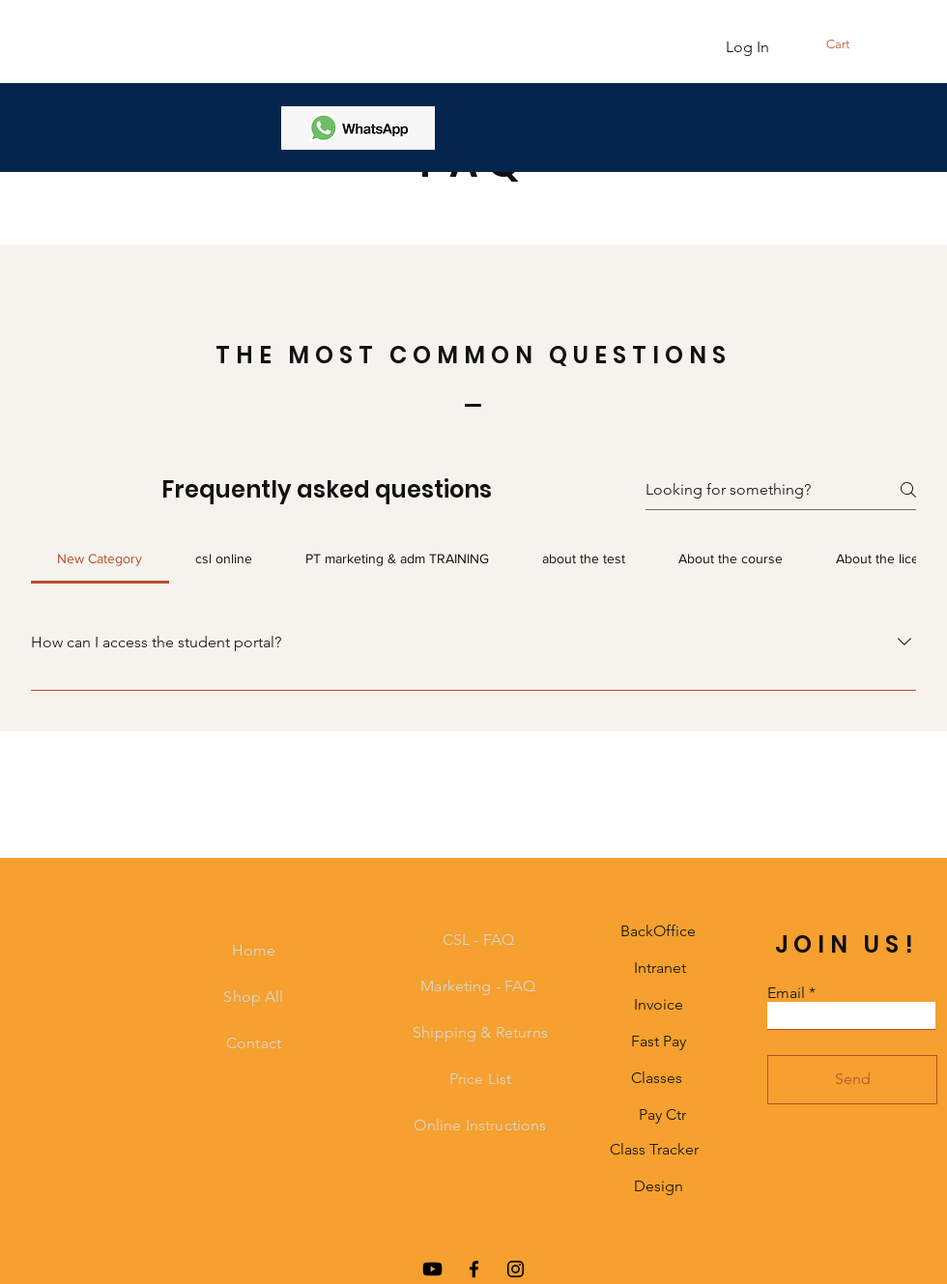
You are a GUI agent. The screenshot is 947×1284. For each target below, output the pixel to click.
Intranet (660, 967)
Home (254, 950)
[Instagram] (515, 1269)
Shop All (253, 996)
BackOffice (658, 931)
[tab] (100, 558)
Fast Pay (658, 1041)
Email (786, 993)
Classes (656, 1078)
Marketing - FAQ (480, 986)
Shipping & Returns (480, 1032)
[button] (868, 44)
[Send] (852, 1079)
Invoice (658, 1004)
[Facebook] (474, 1269)
